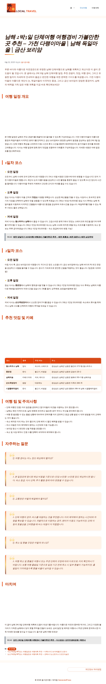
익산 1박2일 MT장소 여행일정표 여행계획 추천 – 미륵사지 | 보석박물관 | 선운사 (37, 652)
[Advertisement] (53, 117)
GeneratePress (64, 680)
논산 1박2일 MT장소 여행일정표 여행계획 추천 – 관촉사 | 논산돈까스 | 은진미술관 (38, 654)
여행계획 (95, 8)
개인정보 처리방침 (93, 669)
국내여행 (83, 8)
